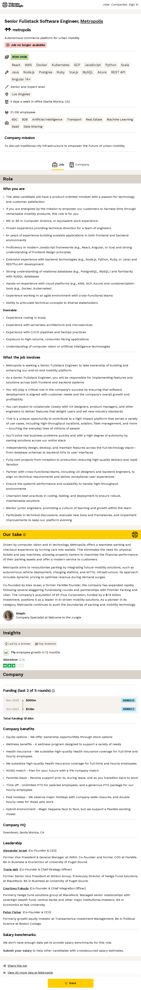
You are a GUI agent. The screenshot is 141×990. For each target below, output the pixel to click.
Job (58, 165)
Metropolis (91, 21)
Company (79, 165)
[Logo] (12, 4)
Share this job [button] (15, 965)
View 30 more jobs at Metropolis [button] (28, 972)
